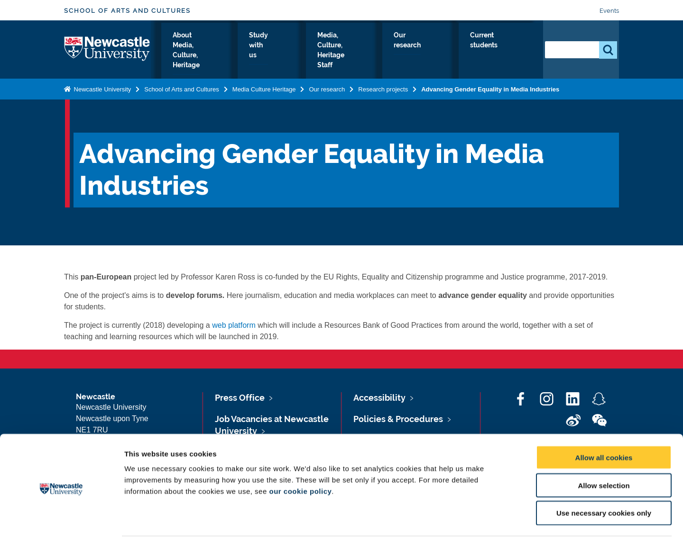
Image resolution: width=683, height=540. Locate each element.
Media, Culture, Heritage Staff (398, 51)
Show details (498, 521)
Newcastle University (101, 88)
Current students (510, 51)
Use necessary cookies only (603, 480)
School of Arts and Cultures (127, 10)
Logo (107, 49)
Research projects (383, 88)
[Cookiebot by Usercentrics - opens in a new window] (61, 521)
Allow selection (603, 452)
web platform (234, 325)
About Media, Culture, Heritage (275, 51)
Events (609, 10)
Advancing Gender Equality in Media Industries (490, 88)
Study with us (337, 51)
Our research (462, 51)
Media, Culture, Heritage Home (192, 51)
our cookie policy (300, 457)
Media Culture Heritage (264, 88)
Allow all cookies (604, 424)
